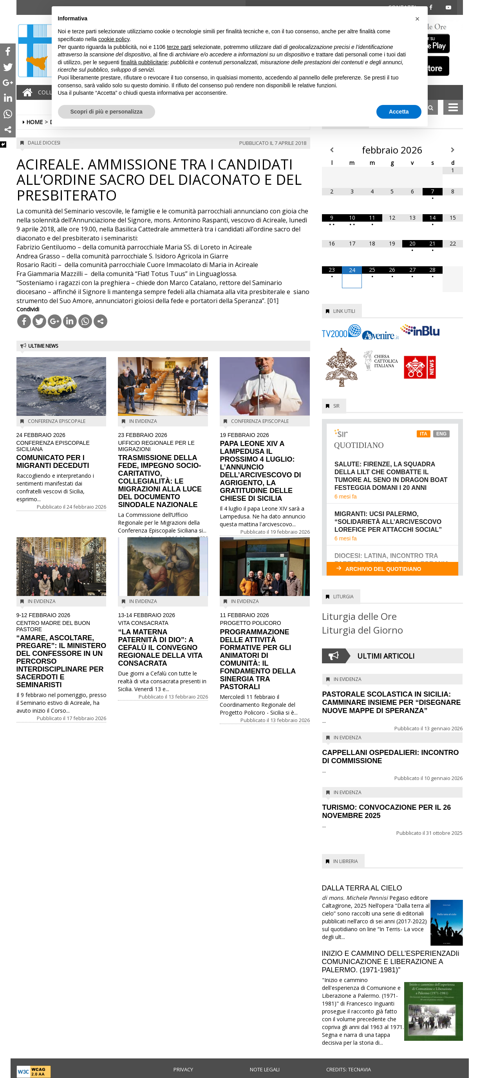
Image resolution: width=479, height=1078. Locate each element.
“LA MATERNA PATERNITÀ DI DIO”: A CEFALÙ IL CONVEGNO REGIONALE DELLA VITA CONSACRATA (163, 639)
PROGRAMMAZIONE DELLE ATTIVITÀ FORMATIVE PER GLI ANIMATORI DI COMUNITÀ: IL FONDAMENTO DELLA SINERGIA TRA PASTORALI (265, 651)
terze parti (179, 47)
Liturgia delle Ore (359, 616)
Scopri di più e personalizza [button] (106, 111)
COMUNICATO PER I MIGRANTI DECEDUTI (61, 450)
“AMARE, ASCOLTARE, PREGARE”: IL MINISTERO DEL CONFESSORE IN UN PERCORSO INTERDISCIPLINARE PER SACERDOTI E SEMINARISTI (61, 650)
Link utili (344, 311)
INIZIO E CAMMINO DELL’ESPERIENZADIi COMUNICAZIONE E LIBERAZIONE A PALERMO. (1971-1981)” (390, 962)
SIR (336, 406)
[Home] (25, 92)
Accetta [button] (399, 111)
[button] (417, 19)
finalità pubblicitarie (144, 62)
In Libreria (345, 861)
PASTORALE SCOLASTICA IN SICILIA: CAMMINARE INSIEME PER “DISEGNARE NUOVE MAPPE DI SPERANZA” (391, 702)
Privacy (183, 1069)
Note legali (265, 1069)
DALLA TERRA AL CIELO (362, 888)
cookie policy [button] (113, 39)
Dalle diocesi (44, 142)
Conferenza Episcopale (56, 421)
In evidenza (143, 421)
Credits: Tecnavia (348, 1069)
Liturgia (343, 596)
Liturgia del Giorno (362, 629)
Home (34, 122)
